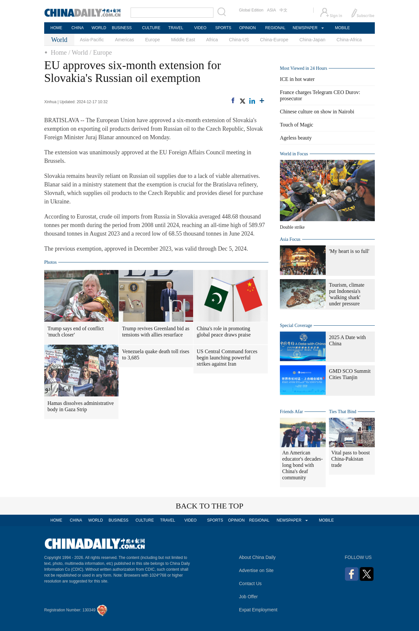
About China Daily (257, 557)
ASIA (271, 10)
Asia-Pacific (92, 39)
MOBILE (342, 28)
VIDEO (200, 28)
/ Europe (101, 52)
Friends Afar (291, 411)
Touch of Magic (296, 124)
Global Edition (251, 10)
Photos (50, 262)
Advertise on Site (256, 570)
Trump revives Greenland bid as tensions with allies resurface (156, 331)
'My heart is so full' (349, 251)
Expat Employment (258, 609)
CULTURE (151, 28)
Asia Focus (290, 239)
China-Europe (274, 39)
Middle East (183, 39)
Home (59, 52)
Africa (212, 39)
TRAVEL (175, 28)
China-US (239, 39)
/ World (78, 52)
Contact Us (250, 583)
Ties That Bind (342, 411)
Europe (152, 39)
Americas (124, 39)
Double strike (292, 227)
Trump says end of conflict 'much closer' (75, 331)
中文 (283, 10)
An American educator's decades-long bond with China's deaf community (302, 465)
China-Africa (349, 39)
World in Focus (294, 153)
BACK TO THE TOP (210, 506)
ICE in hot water (297, 79)
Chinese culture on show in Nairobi (317, 111)
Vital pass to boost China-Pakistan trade (350, 459)
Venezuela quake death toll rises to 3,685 (155, 354)
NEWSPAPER (305, 28)
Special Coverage (296, 325)
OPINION (247, 28)
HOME (56, 28)
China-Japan (312, 39)
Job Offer (248, 596)
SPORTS (223, 28)
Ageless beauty (296, 138)
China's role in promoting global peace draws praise (224, 331)
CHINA (77, 28)
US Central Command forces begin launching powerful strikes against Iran (227, 358)
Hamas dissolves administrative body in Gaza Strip (80, 406)
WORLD (99, 28)
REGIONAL (275, 28)
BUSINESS (122, 28)
